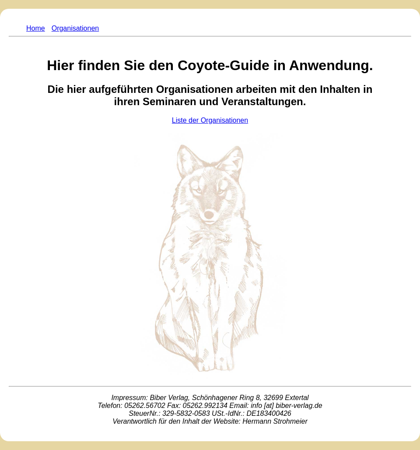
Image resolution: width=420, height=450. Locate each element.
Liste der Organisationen (210, 120)
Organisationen (75, 28)
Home (35, 28)
